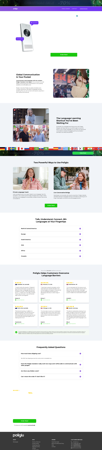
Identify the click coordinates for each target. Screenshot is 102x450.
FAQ (53, 428)
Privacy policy (35, 427)
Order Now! (83, 8)
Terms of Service (36, 425)
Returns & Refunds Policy (58, 427)
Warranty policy (36, 430)
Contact (74, 8)
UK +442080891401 (75, 428)
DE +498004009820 (76, 429)
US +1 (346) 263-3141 (76, 427)
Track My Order (55, 425)
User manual (35, 436)
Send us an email (77, 431)
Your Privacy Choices (38, 435)
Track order (66, 8)
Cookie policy (35, 433)
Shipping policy (36, 428)
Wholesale (15, 425)
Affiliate (34, 431)
